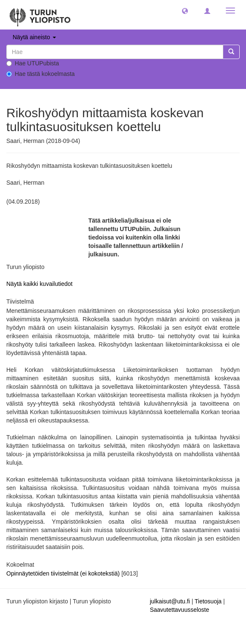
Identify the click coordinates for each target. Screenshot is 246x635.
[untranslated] (114, 52)
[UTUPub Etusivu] (40, 15)
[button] (185, 10)
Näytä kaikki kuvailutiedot (39, 283)
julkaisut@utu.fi (170, 601)
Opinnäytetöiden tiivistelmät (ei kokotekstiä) (63, 573)
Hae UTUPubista (32, 63)
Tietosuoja (208, 601)
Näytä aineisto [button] (34, 37)
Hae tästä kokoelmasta (40, 73)
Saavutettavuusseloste (179, 609)
